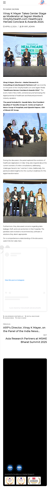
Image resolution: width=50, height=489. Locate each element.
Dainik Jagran (12, 9)
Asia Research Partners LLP (14, 316)
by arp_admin (28, 27)
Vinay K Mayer (21, 318)
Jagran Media (9, 318)
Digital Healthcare (33, 316)
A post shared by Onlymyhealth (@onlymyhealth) (25, 308)
